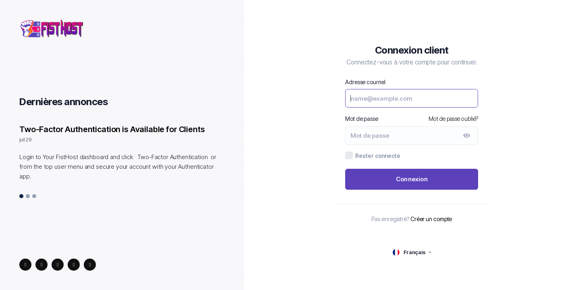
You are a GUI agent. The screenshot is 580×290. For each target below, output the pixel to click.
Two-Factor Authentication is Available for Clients (112, 129)
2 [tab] (27, 196)
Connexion (412, 179)
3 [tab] (34, 196)
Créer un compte (431, 218)
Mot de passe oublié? (453, 118)
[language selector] (412, 252)
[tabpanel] (121, 157)
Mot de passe (361, 118)
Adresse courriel (365, 82)
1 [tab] (22, 196)
